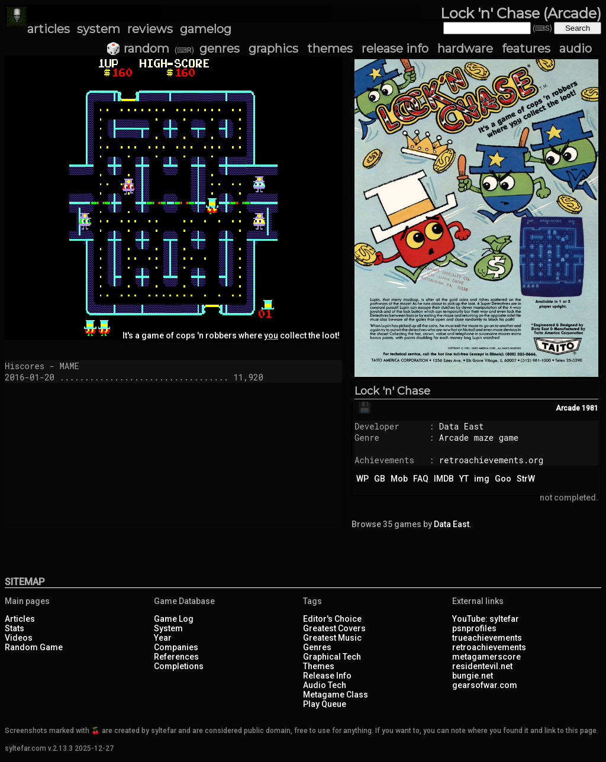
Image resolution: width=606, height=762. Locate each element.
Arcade (568, 408)
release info (395, 48)
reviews (150, 29)
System (168, 628)
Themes (318, 666)
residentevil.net (482, 666)
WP (362, 478)
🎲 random (137, 48)
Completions (179, 666)
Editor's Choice (332, 619)
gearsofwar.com (484, 685)
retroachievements (489, 647)
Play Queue (324, 704)
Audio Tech (324, 685)
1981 (590, 408)
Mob (399, 478)
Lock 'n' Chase (392, 391)
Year (163, 637)
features (526, 48)
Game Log (174, 619)
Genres (317, 647)
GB (379, 478)
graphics (273, 48)
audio (575, 48)
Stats (14, 628)
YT (464, 478)
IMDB (444, 478)
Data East (461, 426)
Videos (19, 637)
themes (330, 48)
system (98, 29)
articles (48, 29)
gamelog (205, 29)
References (176, 656)
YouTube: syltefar (485, 619)
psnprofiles (474, 628)
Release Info (327, 675)
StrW (526, 478)
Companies (176, 647)
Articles (20, 619)
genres (219, 48)
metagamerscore (486, 656)
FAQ (420, 478)
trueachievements (487, 637)
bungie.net (472, 675)
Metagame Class (335, 694)
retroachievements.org (491, 460)
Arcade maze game (478, 437)
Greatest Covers (334, 628)
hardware (465, 48)
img (481, 478)
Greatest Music (332, 637)
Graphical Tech (332, 656)
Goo (503, 478)
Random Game (34, 647)
